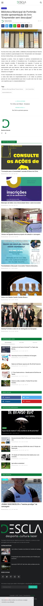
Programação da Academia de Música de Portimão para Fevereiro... (25, 557)
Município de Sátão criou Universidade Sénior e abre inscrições (21, 203)
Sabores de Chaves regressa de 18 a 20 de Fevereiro (26, 364)
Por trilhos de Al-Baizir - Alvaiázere (20, 104)
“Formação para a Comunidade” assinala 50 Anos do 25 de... (20, 171)
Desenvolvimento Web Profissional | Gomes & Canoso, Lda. (26, 439)
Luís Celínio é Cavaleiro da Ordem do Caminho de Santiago (26, 549)
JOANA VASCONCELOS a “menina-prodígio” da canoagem (19, 505)
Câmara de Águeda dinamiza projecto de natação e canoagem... (21, 234)
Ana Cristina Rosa (30, 89)
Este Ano (35, 342)
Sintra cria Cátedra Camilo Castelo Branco (14, 297)
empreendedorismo (6, 92)
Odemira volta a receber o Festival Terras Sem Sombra (24, 381)
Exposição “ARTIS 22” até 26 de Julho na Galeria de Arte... (26, 564)
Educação (4, 8)
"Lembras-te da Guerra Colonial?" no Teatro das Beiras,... (24, 348)
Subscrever (33, 587)
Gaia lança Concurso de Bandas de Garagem (23, 355)
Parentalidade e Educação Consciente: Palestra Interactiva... (20, 266)
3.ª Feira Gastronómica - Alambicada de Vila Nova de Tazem (26, 373)
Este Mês (21, 342)
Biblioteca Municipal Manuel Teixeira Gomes (12, 89)
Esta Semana (8, 342)
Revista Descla (6, 21)
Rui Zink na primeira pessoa (20, 110)
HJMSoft (33, 595)
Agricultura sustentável (17, 463)
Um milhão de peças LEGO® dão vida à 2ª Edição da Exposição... (25, 447)
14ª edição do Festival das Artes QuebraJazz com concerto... (25, 455)
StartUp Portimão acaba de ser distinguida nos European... (19, 329)
